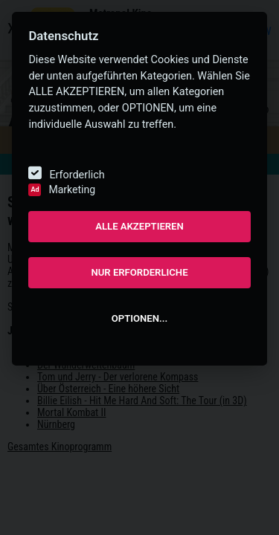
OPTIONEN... (139, 318)
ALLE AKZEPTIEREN (139, 226)
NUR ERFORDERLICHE (139, 272)
